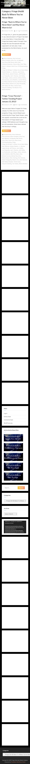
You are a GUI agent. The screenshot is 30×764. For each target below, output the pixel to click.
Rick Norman (21, 158)
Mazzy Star (19, 154)
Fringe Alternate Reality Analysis (12, 2)
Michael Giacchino (16, 156)
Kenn (16, 104)
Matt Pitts (13, 154)
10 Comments (23, 31)
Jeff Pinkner (22, 74)
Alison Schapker (6, 60)
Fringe (3, 68)
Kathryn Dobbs (22, 78)
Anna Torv (13, 60)
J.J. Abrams (14, 72)
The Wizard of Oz (16, 87)
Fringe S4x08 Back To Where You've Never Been (15, 70)
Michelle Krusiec (22, 81)
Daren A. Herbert (6, 66)
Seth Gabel (5, 85)
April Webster (5, 138)
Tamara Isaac (17, 85)
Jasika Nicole (5, 74)
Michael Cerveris (12, 81)
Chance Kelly (16, 64)
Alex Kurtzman (17, 58)
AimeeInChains (8, 134)
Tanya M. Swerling (7, 87)
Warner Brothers (6, 89)
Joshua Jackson (13, 78)
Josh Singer (5, 78)
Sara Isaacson (23, 159)
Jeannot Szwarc (14, 74)
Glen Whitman (5, 146)
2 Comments (23, 105)
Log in (5, 413)
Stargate (10, 161)
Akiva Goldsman (8, 58)
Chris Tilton (23, 64)
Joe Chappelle (6, 76)
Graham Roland (6, 72)
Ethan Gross (18, 140)
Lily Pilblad (5, 81)
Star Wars (10, 85)
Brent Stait (17, 62)
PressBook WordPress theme (18, 762)
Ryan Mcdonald (21, 83)
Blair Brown (11, 62)
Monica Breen (5, 83)
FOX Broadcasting (22, 66)
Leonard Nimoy (22, 79)
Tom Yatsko (15, 163)
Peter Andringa (14, 158)
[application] (15, 527)
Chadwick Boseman (7, 64)
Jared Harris (21, 72)
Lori (17, 30)
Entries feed (7, 416)
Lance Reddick (13, 79)
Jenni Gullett (20, 148)
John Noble (22, 76)
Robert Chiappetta (7, 159)
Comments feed (8, 420)
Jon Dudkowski (6, 152)
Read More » (7, 55)
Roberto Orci (13, 83)
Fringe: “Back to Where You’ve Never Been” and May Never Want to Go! (14, 25)
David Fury (14, 66)
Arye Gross (5, 62)
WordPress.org (8, 423)
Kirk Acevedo (5, 79)
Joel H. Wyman (14, 76)
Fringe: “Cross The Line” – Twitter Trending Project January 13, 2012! (12, 99)
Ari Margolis (20, 60)
